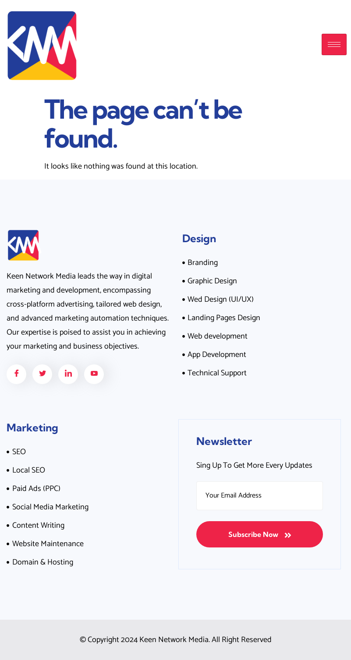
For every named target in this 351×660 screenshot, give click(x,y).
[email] (259, 495)
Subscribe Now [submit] (259, 534)
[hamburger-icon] (334, 44)
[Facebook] (16, 374)
